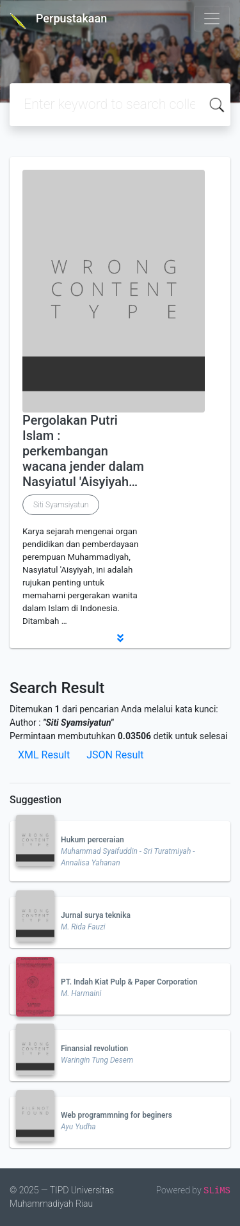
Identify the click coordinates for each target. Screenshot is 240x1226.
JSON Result (114, 755)
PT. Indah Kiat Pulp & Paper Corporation (129, 981)
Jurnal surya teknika (96, 915)
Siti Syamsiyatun (60, 504)
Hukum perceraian (92, 839)
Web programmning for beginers (116, 1115)
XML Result (44, 755)
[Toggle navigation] (212, 18)
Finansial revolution (94, 1048)
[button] (120, 638)
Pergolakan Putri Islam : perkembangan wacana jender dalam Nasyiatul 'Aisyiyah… (83, 451)
